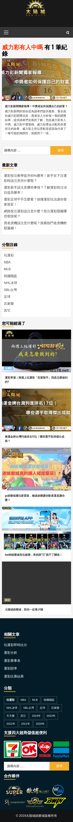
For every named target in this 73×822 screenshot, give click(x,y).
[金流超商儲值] (36, 749)
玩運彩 (9, 255)
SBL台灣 (10, 290)
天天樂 (10, 715)
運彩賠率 (10, 668)
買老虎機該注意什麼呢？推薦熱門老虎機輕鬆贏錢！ (35, 225)
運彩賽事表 (12, 661)
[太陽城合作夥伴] (35, 797)
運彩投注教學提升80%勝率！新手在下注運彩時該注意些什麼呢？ (35, 178)
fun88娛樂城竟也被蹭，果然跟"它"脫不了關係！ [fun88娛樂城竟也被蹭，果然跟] (33, 554)
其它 (7, 96)
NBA (7, 262)
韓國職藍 (10, 276)
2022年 (10, 723)
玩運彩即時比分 (15, 645)
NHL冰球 (10, 283)
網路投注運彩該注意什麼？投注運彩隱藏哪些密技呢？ (35, 213)
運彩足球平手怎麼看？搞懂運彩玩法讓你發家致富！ (35, 202)
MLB (7, 269)
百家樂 (9, 304)
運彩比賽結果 (14, 676)
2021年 (25, 723)
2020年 (40, 723)
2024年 (36, 715)
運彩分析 (10, 653)
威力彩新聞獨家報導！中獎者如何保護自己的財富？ (36, 106)
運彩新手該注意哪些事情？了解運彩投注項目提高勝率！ (35, 190)
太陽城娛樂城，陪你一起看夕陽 (24, 609)
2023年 (51, 715)
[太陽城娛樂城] (36, 13)
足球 (7, 297)
